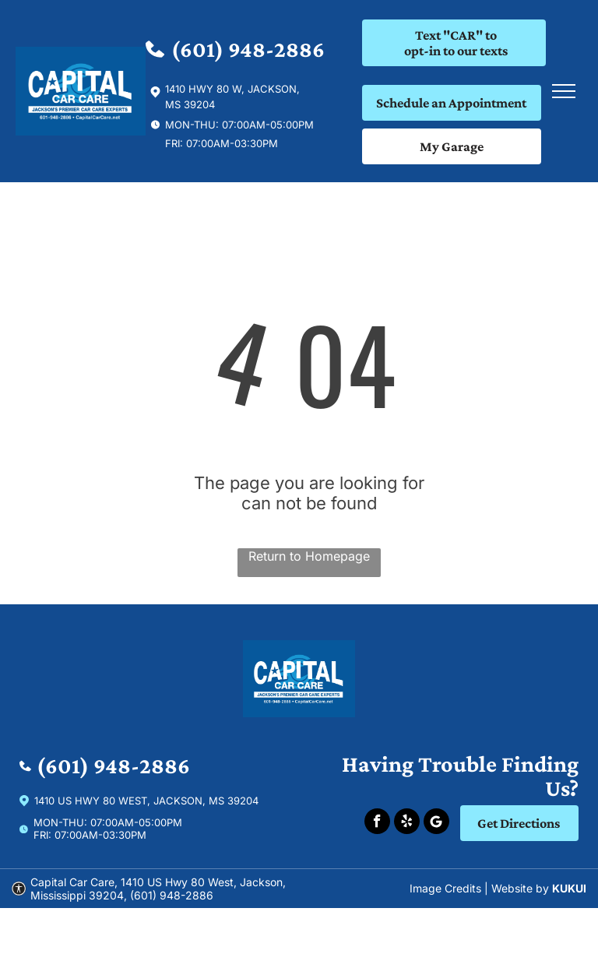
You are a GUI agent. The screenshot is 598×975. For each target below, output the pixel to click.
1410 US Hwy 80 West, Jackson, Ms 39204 (146, 800)
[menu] (563, 91)
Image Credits (445, 888)
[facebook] (377, 823)
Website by (520, 888)
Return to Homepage (309, 556)
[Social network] (436, 823)
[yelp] (407, 823)
